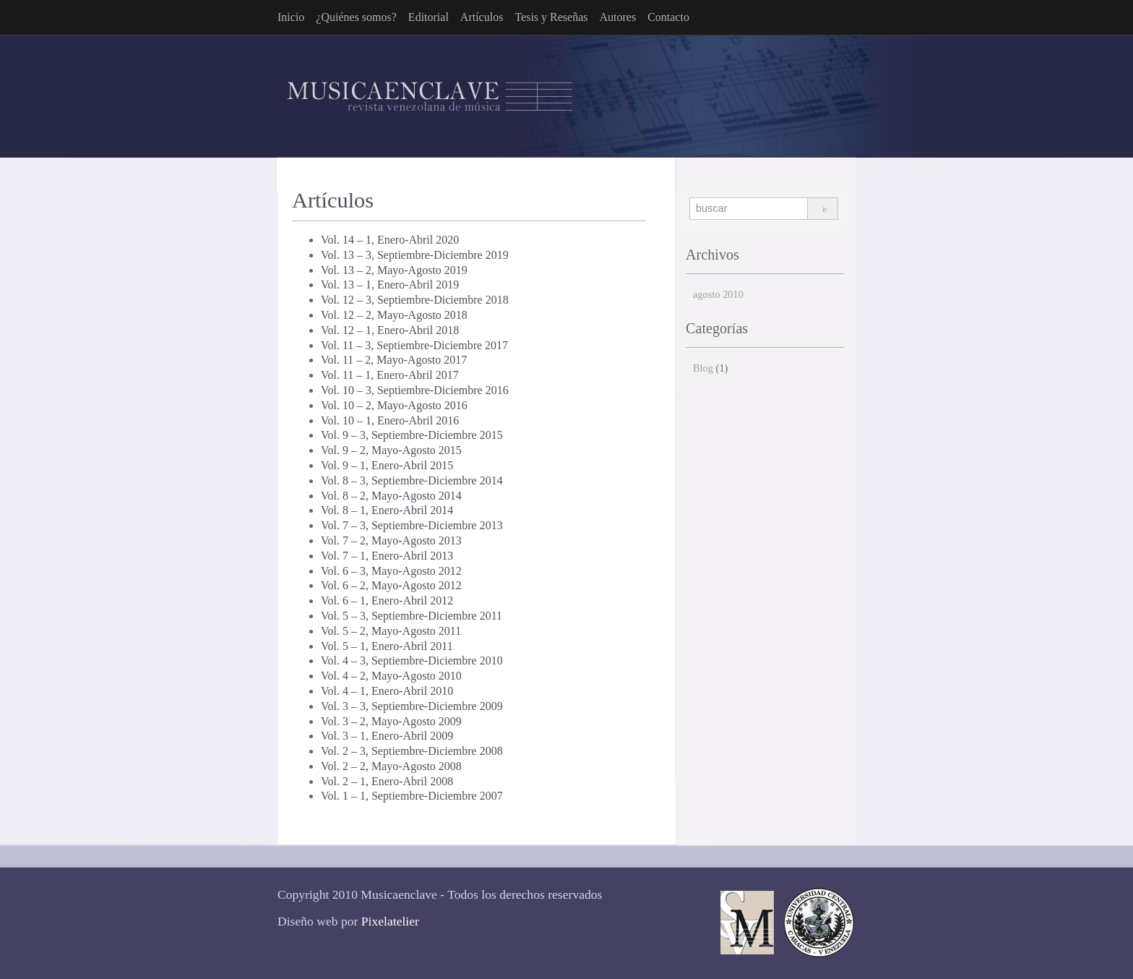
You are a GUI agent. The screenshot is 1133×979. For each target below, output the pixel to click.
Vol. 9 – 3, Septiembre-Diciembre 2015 (412, 435)
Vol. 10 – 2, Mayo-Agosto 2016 (394, 405)
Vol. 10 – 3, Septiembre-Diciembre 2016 (415, 390)
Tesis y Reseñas (550, 17)
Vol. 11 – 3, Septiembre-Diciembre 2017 (414, 345)
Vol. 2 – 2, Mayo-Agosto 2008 (391, 766)
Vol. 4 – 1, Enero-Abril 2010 (387, 691)
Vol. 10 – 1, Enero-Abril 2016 (390, 420)
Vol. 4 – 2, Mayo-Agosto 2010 (391, 676)
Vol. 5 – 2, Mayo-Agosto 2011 (391, 631)
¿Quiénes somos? (356, 17)
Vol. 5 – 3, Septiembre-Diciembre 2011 (411, 616)
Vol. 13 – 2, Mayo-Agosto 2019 (394, 270)
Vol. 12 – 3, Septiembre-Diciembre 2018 (415, 300)
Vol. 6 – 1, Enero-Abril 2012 (387, 600)
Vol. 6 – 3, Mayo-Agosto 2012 (391, 571)
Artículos (482, 17)
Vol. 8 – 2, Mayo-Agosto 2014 (391, 495)
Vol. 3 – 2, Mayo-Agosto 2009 (391, 721)
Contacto (668, 17)
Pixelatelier (390, 921)
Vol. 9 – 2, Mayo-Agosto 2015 (391, 450)
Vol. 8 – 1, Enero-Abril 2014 (387, 510)
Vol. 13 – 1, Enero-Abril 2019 (390, 284)
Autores (617, 17)
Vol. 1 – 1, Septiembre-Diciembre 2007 (412, 796)
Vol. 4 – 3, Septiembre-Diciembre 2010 (412, 660)
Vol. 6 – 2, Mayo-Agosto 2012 (391, 585)
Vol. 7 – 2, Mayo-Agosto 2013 (391, 540)
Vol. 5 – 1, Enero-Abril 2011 (387, 646)
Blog (703, 368)
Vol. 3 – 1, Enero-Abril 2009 (387, 736)
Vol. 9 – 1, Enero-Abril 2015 (387, 465)
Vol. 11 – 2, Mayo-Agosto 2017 (394, 360)
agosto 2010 (718, 294)
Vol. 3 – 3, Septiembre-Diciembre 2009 (412, 706)
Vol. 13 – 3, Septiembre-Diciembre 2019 (415, 255)
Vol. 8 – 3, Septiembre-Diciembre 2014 (412, 480)
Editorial (428, 17)
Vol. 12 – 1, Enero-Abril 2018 (390, 330)
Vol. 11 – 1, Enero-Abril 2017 (390, 375)
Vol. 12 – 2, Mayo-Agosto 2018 (394, 315)
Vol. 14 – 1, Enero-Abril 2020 (390, 240)
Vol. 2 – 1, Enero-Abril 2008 (387, 781)
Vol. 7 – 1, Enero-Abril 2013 (387, 556)
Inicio (290, 17)
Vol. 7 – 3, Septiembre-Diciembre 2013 (412, 525)
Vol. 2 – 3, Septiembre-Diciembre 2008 (412, 751)
